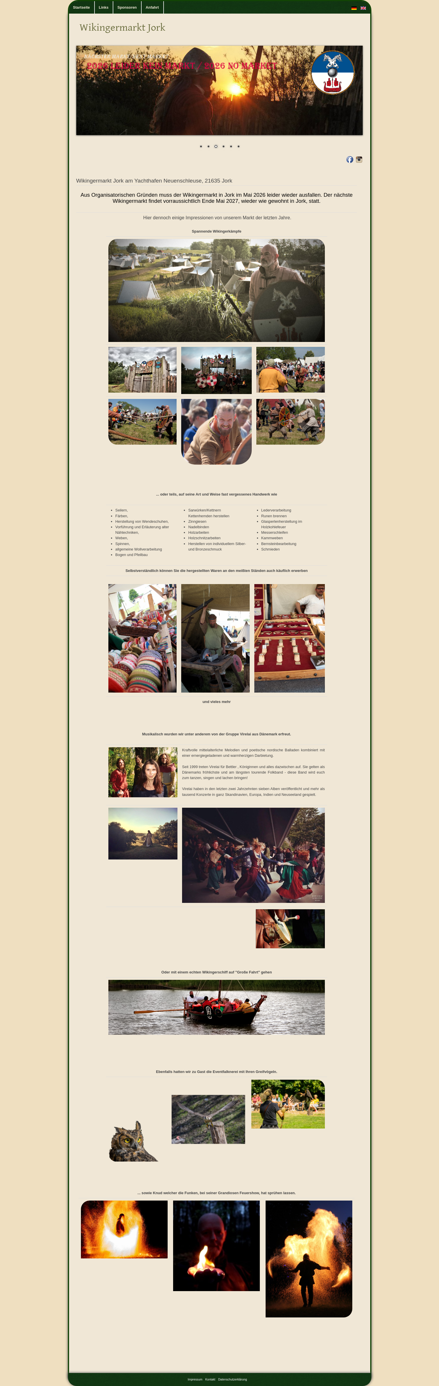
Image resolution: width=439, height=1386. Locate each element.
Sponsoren (127, 7)
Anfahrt (152, 7)
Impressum (195, 1379)
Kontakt (210, 1379)
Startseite (81, 7)
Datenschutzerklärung (232, 1379)
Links (103, 7)
